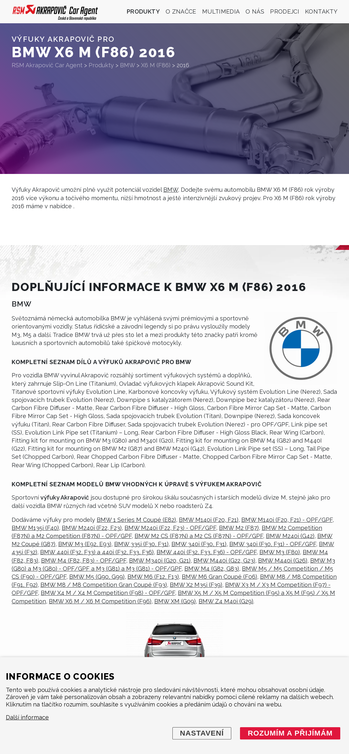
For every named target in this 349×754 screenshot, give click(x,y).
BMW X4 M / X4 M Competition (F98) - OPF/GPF (108, 592)
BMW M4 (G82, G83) (211, 568)
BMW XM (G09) (175, 601)
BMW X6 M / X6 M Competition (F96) (100, 601)
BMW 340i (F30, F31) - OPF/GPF (272, 544)
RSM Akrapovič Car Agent (47, 65)
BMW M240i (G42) (290, 536)
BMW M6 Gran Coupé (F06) (219, 576)
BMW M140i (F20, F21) (208, 519)
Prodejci (284, 11)
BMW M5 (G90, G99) (97, 576)
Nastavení (202, 733)
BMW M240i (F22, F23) (92, 527)
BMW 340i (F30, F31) (198, 544)
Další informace (27, 717)
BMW (170, 189)
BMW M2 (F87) (239, 527)
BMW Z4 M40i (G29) (226, 601)
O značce (181, 11)
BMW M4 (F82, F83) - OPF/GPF (83, 560)
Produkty (143, 11)
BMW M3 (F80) (279, 552)
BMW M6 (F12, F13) (153, 576)
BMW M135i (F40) (35, 527)
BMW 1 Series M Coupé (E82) (136, 519)
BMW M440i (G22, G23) (224, 560)
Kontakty (321, 11)
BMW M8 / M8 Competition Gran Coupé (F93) (103, 584)
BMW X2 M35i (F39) (196, 584)
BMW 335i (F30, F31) (141, 544)
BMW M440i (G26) (282, 560)
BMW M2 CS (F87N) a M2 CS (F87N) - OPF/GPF (199, 536)
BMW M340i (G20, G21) (160, 560)
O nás (254, 11)
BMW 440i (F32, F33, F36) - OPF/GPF (206, 552)
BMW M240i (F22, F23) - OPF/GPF (170, 527)
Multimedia (221, 11)
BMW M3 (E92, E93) (84, 544)
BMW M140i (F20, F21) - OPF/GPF (287, 519)
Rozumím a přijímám (290, 733)
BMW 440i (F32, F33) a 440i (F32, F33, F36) (97, 552)
